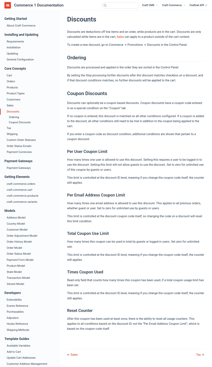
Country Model (16, 223)
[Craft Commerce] (173, 5)
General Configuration (20, 59)
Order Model (14, 247)
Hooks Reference (17, 323)
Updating (12, 53)
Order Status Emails (19, 146)
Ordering (14, 117)
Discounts (13, 111)
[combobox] (120, 5)
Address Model (16, 217)
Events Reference (17, 306)
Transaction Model (18, 278)
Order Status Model (19, 253)
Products (12, 87)
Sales (10, 105)
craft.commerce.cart (19, 189)
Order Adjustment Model (22, 235)
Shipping (12, 134)
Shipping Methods (18, 330)
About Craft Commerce (21, 25)
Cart (9, 75)
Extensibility (14, 299)
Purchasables (15, 311)
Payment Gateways (19, 168)
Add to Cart (14, 351)
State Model (14, 272)
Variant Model (15, 284)
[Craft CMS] (150, 5)
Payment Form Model (20, 260)
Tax (9, 128)
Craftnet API (199, 5)
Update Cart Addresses (21, 357)
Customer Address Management (27, 364)
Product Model (16, 265)
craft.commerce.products (23, 195)
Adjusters (13, 318)
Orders (11, 81)
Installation (14, 47)
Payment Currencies (19, 152)
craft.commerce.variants (22, 202)
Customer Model (17, 229)
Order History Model (19, 241)
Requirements (15, 41)
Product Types (16, 93)
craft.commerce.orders (21, 184)
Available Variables (18, 345)
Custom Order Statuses (21, 140)
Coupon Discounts (20, 122)
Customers (13, 99)
